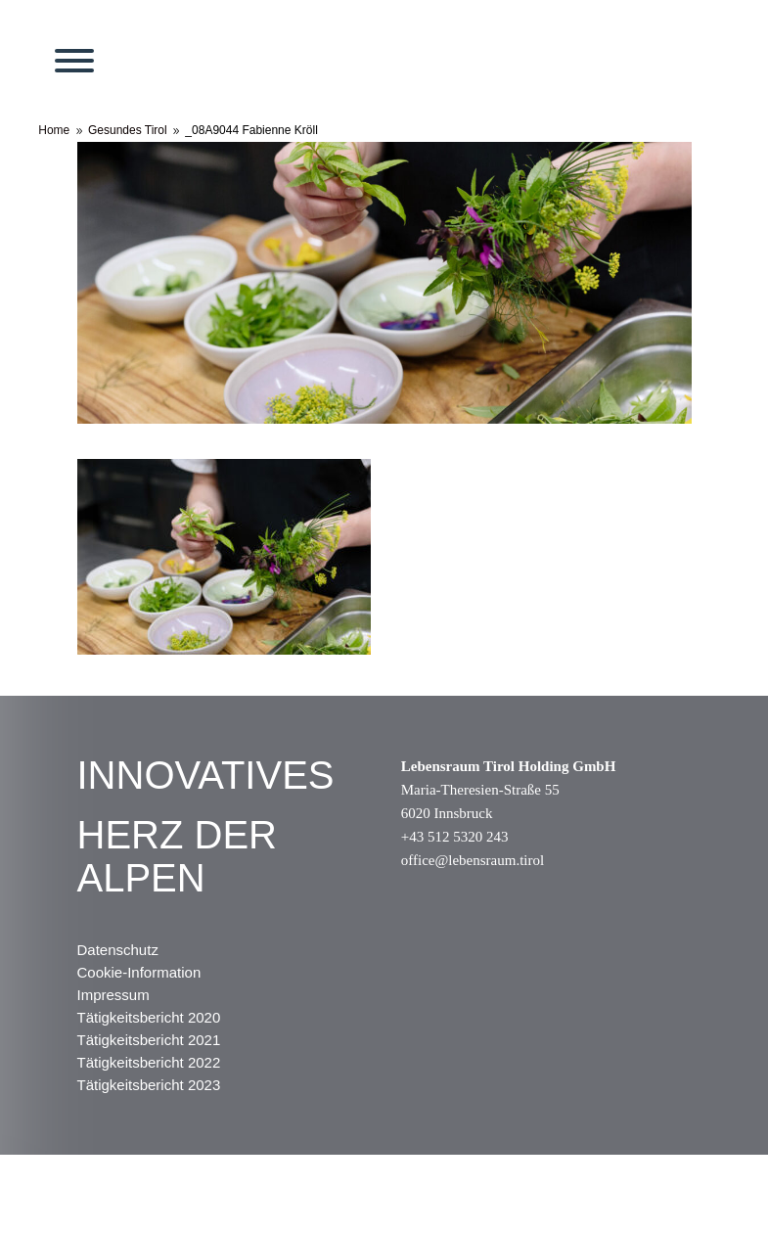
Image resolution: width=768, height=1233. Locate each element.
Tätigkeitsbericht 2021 (149, 1039)
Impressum (113, 994)
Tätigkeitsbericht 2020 (149, 1017)
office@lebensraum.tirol (472, 860)
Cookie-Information (139, 972)
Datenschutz (117, 949)
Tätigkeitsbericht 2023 (149, 1084)
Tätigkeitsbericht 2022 (149, 1062)
